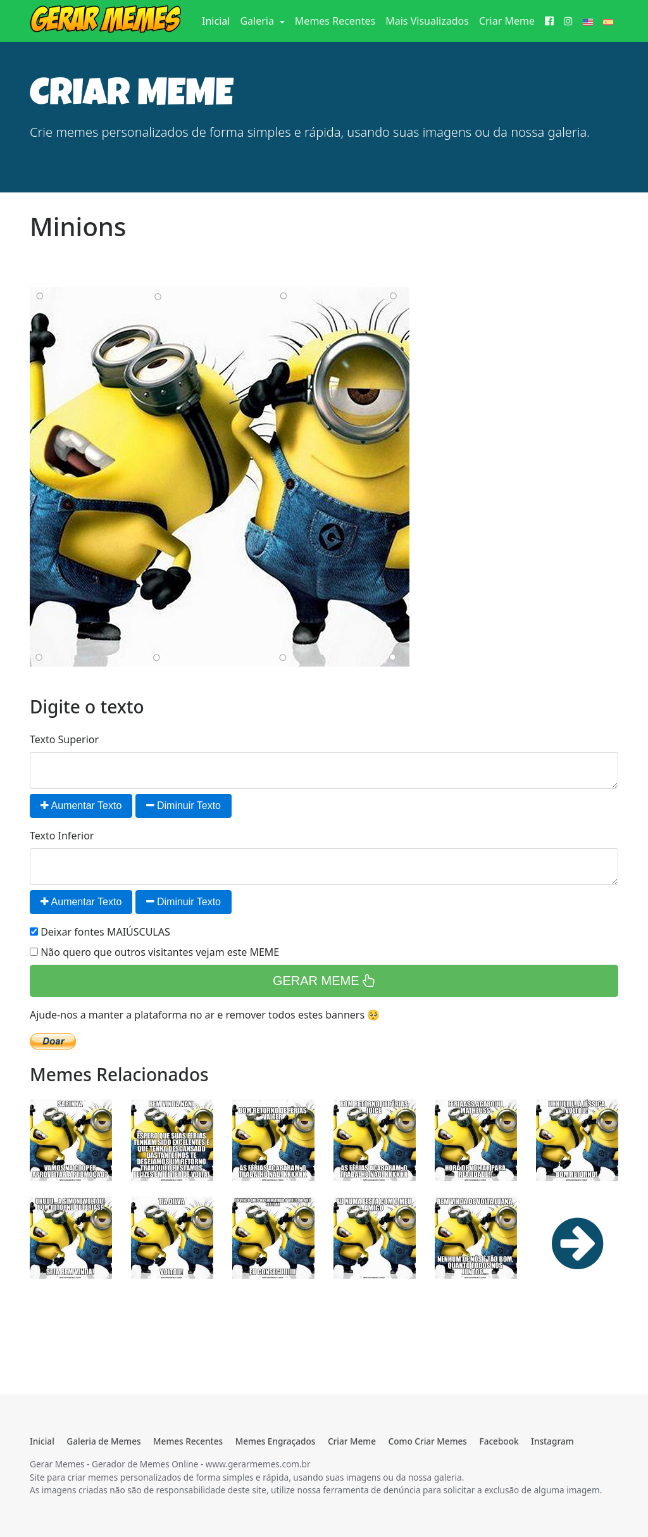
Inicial (218, 20)
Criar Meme (507, 21)
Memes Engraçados (275, 1441)
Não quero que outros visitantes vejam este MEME (154, 952)
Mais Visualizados (427, 21)
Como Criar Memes (428, 1441)
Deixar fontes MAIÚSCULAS (100, 932)
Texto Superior (64, 739)
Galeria (258, 21)
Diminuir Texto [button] (183, 805)
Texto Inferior (62, 836)
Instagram (552, 1441)
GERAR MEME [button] (324, 981)
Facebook (498, 1441)
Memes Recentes (335, 21)
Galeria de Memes (103, 1441)
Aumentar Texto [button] (81, 805)
